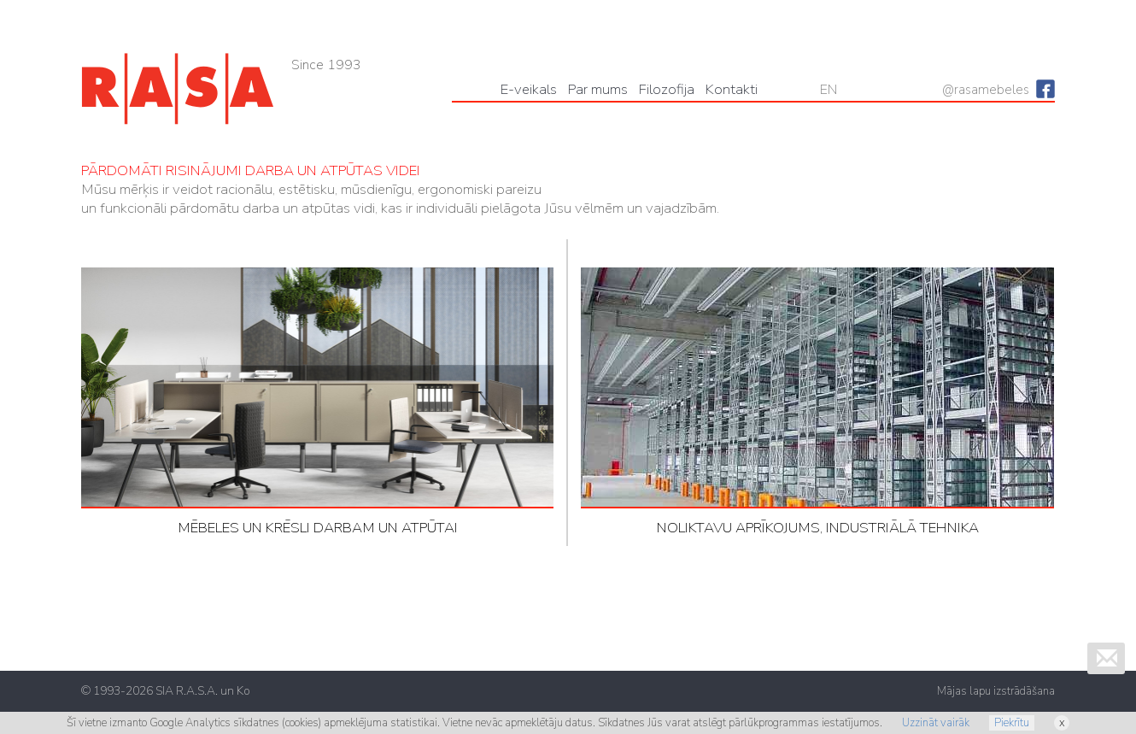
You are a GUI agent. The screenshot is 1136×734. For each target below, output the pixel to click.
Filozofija (666, 89)
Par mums (598, 89)
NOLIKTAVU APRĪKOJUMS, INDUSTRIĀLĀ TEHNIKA (817, 402)
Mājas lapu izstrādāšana (996, 691)
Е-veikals (529, 89)
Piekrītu (1011, 723)
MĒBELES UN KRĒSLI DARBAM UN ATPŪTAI (317, 402)
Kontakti (732, 89)
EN (828, 89)
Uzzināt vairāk (935, 723)
